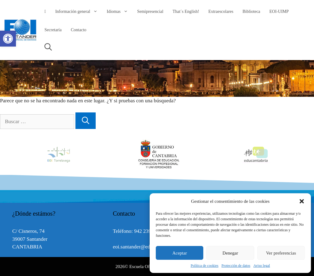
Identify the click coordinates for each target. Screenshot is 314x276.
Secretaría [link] (53, 30)
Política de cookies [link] (205, 265)
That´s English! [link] (186, 11)
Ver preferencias (281, 253)
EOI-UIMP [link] (279, 11)
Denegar (230, 253)
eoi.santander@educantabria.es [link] (145, 247)
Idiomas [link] (119, 11)
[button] (302, 201)
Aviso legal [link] (261, 265)
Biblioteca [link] (251, 11)
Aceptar (179, 253)
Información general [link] (78, 11)
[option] (157, 154)
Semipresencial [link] (150, 11)
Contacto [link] (78, 30)
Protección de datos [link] (235, 265)
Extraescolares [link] (220, 11)
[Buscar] (85, 120)
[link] (8, 39)
